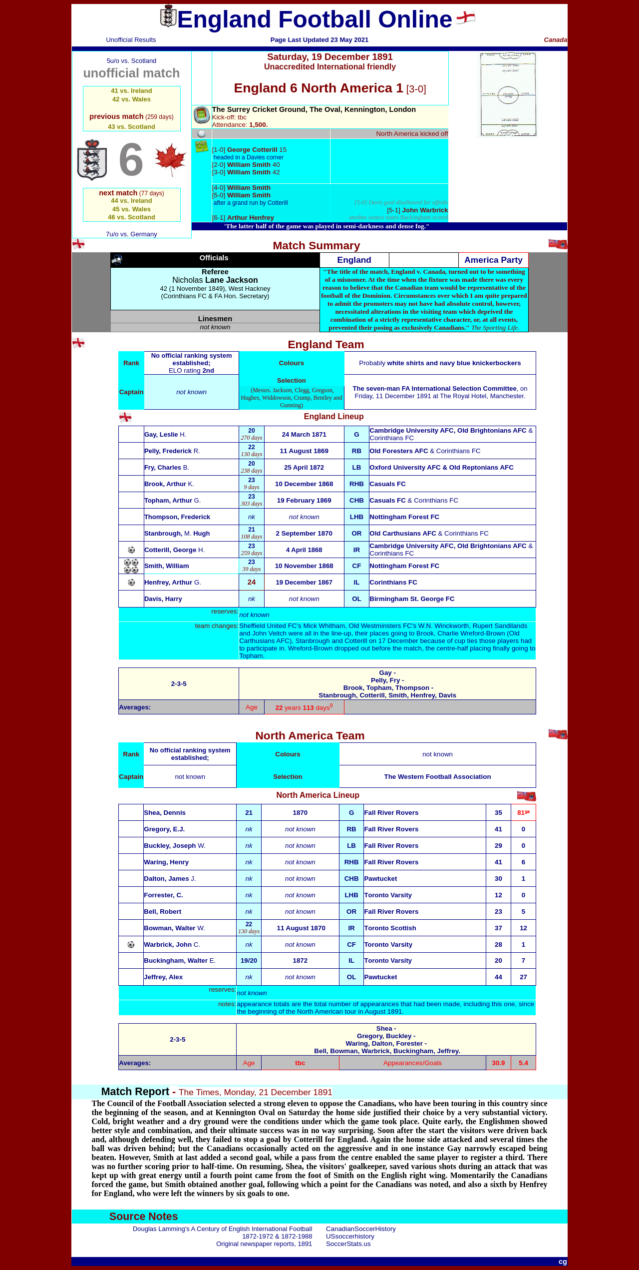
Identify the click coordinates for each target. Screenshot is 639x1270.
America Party (493, 260)
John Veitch (269, 633)
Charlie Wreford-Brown (471, 633)
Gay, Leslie (165, 434)
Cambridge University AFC (411, 430)
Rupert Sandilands (500, 626)
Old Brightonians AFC (492, 430)
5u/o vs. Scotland (132, 60)
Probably (440, 363)
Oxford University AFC (404, 467)
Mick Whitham (324, 626)
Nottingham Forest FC (404, 517)
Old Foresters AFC (398, 451)
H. (174, 550)
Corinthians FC (391, 438)
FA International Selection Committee (459, 388)
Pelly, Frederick (172, 451)
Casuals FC (387, 484)
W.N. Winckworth (443, 626)
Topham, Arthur (172, 500)
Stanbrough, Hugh (177, 533)
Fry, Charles (166, 467)
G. (172, 582)
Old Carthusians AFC (402, 533)
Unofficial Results (131, 39)
